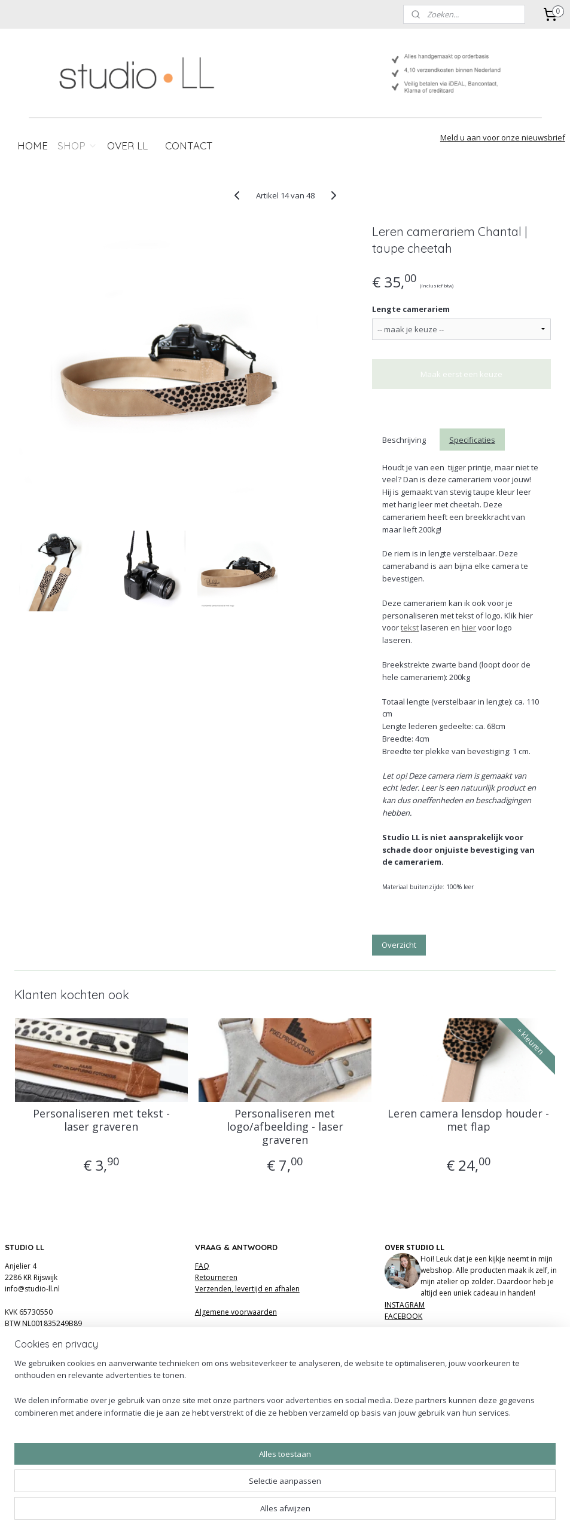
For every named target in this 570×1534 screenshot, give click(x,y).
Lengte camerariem (411, 308)
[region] (206, 1489)
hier (469, 627)
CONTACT (189, 145)
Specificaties (472, 439)
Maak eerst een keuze (461, 374)
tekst (410, 627)
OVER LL (127, 145)
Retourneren (216, 1277)
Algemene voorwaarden (236, 1312)
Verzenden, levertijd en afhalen (247, 1289)
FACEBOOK (403, 1316)
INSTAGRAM (405, 1305)
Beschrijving (404, 439)
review (297, 1363)
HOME (32, 145)
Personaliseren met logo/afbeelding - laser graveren (285, 1126)
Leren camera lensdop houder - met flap (468, 1120)
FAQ (202, 1266)
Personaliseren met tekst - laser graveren (101, 1120)
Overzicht (399, 944)
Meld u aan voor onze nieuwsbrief (502, 137)
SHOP (77, 145)
